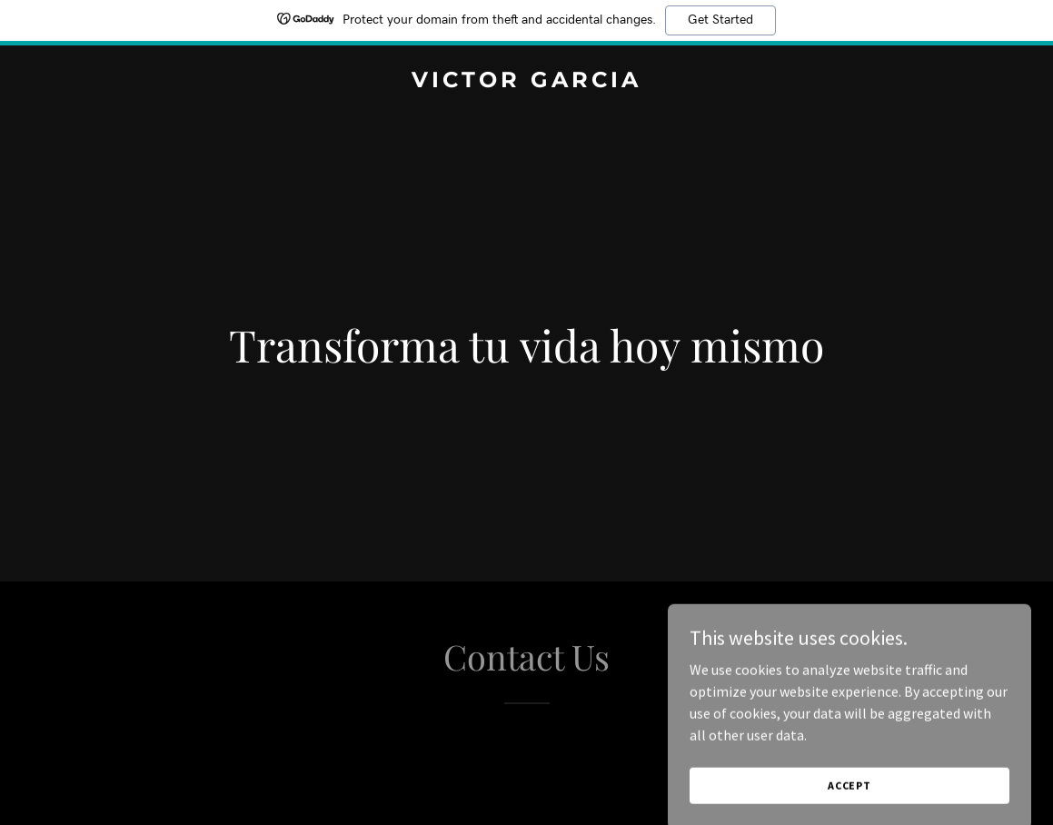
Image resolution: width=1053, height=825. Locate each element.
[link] (527, 82)
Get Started (720, 20)
